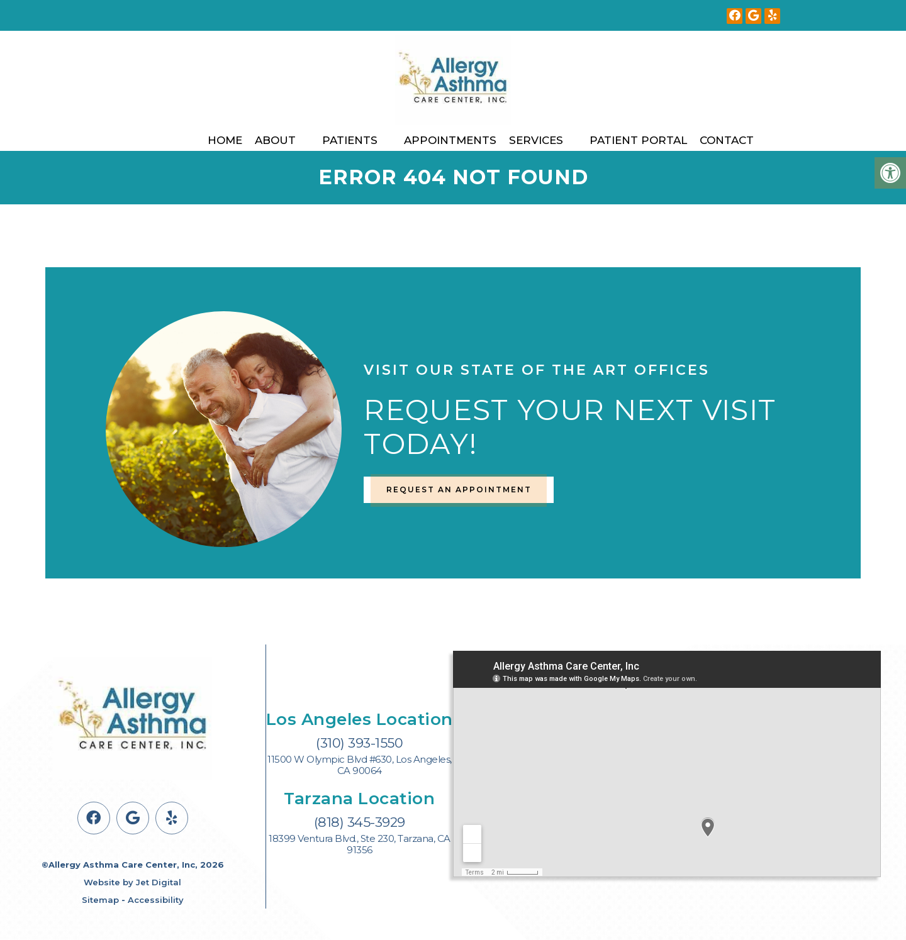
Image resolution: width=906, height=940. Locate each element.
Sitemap (100, 900)
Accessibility (156, 900)
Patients (350, 140)
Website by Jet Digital (132, 882)
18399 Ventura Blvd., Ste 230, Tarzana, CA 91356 (359, 844)
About (275, 140)
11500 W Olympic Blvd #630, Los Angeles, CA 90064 (359, 765)
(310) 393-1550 (359, 743)
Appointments (450, 140)
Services (536, 140)
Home (225, 140)
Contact (727, 140)
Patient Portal (638, 140)
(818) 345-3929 (359, 822)
